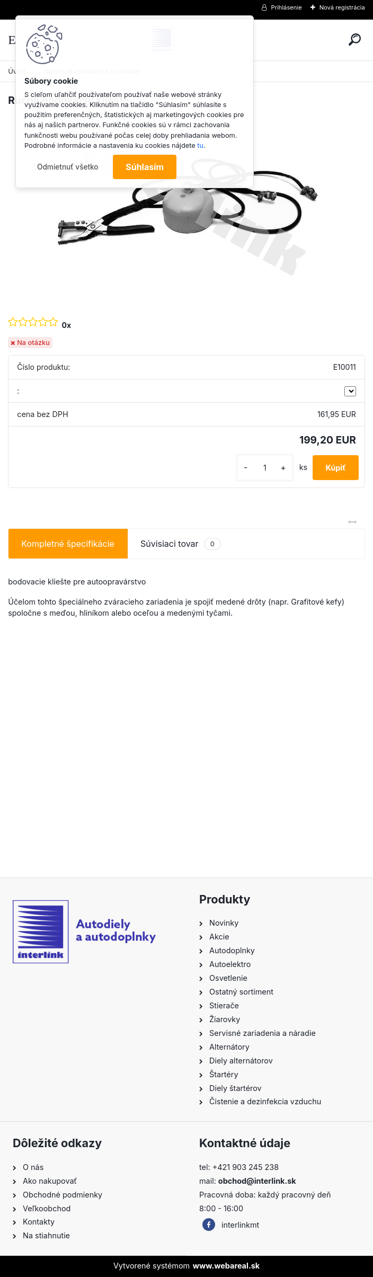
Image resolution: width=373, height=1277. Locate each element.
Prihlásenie (286, 7)
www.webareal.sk (226, 1265)
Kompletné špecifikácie (67, 543)
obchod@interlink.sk (257, 1180)
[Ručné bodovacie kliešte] (186, 202)
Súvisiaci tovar (180, 544)
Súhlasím (145, 167)
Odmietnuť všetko (68, 167)
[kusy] (265, 467)
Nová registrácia (342, 7)
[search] (354, 39)
